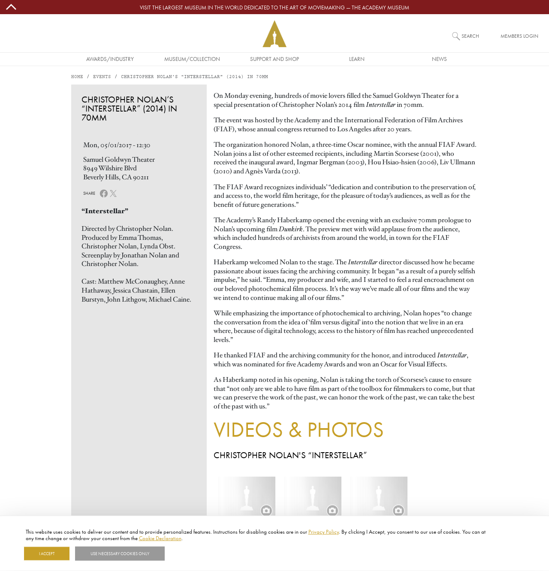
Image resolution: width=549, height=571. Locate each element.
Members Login (519, 36)
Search (470, 36)
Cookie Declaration (160, 538)
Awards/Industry (110, 58)
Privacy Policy (323, 531)
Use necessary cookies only (119, 553)
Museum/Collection (192, 58)
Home (77, 77)
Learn (357, 58)
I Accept (46, 553)
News (439, 58)
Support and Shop (274, 58)
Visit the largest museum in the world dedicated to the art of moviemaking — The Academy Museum (274, 7)
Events (102, 77)
